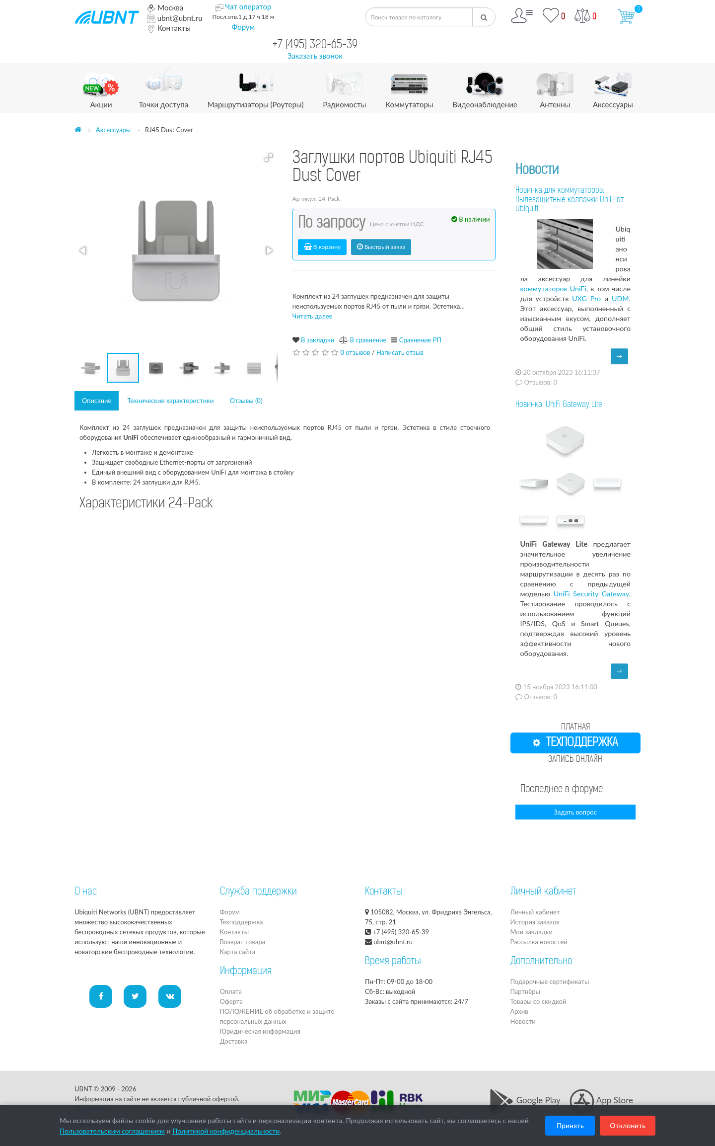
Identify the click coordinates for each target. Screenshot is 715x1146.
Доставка (234, 1041)
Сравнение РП (420, 340)
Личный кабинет (535, 912)
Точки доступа (164, 86)
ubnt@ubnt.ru (175, 17)
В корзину (322, 246)
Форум (243, 26)
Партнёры (525, 991)
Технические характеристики (170, 401)
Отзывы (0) (246, 401)
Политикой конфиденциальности (226, 1131)
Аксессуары (613, 86)
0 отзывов (355, 352)
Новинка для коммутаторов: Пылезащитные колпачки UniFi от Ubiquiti (569, 200)
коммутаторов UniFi (553, 288)
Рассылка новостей (539, 942)
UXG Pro (586, 298)
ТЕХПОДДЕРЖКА (575, 743)
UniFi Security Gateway (591, 593)
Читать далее (312, 316)
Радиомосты (344, 86)
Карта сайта (238, 952)
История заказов (535, 922)
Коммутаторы (409, 86)
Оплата (231, 991)
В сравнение (368, 340)
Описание (96, 401)
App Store (601, 1100)
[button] (269, 157)
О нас (85, 892)
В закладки (317, 340)
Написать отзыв (400, 352)
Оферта (231, 1001)
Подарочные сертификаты (549, 981)
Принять (570, 1125)
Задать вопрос (575, 812)
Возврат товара (243, 942)
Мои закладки (531, 932)
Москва (165, 7)
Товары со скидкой (538, 1001)
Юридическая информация (260, 1031)
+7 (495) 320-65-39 (315, 45)
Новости (537, 170)
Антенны (554, 86)
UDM (620, 298)
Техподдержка (241, 922)
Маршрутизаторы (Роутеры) (256, 86)
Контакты (169, 27)
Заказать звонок (315, 55)
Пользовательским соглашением (112, 1131)
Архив (519, 1011)
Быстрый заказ (381, 246)
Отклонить (627, 1125)
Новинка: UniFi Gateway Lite (558, 405)
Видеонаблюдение (484, 86)
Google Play (524, 1100)
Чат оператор (248, 6)
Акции (101, 86)
